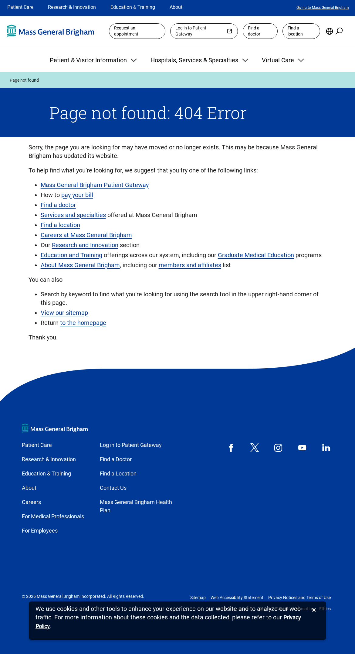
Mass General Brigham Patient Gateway (95, 185)
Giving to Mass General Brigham (322, 7)
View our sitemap (64, 312)
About (176, 7)
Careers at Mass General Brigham (86, 235)
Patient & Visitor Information (94, 60)
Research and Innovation (85, 245)
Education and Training (71, 255)
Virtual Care (284, 60)
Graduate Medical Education (256, 255)
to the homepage (83, 322)
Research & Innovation (72, 7)
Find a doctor (254, 31)
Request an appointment (126, 31)
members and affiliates (190, 265)
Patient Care (20, 7)
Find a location (295, 31)
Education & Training (132, 7)
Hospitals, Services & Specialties (200, 60)
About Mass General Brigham (80, 265)
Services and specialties (73, 215)
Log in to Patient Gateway (190, 31)
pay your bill (77, 195)
